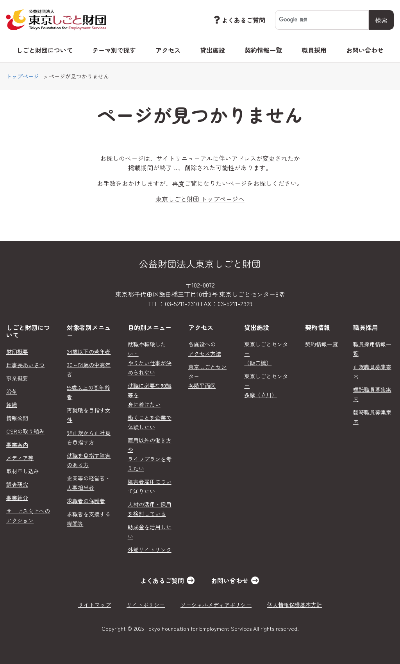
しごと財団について (44, 50)
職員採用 (314, 50)
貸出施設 (212, 50)
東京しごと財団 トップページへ (200, 198)
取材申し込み (22, 471)
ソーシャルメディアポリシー (216, 605)
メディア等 (20, 458)
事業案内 (17, 444)
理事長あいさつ (25, 365)
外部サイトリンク (149, 549)
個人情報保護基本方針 (294, 605)
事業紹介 (17, 498)
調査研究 (17, 484)
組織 (11, 405)
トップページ (22, 76)
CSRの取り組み (25, 431)
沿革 (11, 391)
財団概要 (17, 351)
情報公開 (17, 418)
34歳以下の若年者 (89, 351)
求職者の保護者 (86, 501)
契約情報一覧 (263, 50)
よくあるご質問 (238, 20)
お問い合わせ (365, 50)
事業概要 (17, 378)
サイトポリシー (146, 605)
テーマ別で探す (114, 50)
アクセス (167, 50)
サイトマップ (94, 605)
